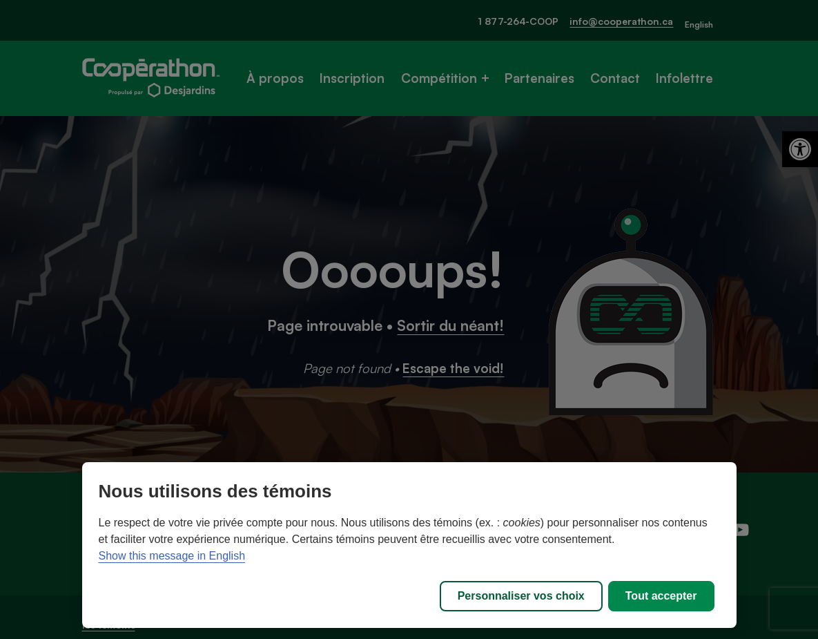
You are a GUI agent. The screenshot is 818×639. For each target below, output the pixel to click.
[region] (409, 545)
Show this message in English (172, 556)
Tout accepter (661, 596)
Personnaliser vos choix (521, 596)
